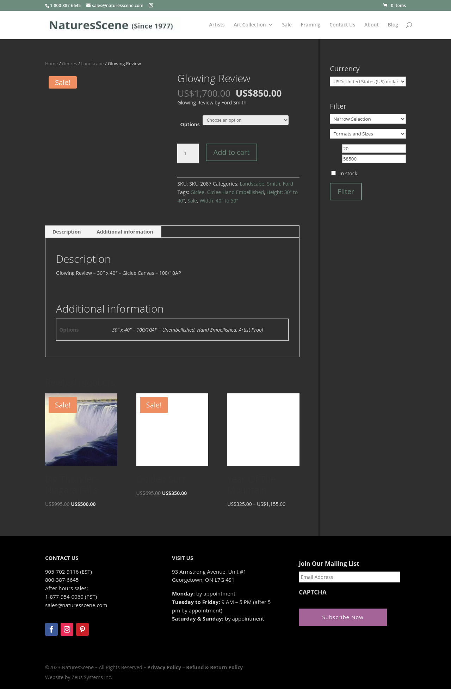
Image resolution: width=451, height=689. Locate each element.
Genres (69, 63)
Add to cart (232, 152)
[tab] (67, 232)
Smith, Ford (280, 183)
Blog (393, 25)
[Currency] (368, 81)
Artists (217, 25)
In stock (348, 173)
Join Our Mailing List (329, 564)
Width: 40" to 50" (218, 200)
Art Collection (250, 25)
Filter (346, 191)
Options (190, 124)
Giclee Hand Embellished (235, 192)
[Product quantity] (187, 153)
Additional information (125, 231)
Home (51, 63)
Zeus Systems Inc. (92, 677)
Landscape (92, 63)
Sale (287, 25)
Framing (311, 25)
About (371, 25)
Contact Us (342, 25)
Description (66, 231)
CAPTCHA (313, 592)
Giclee (197, 192)
